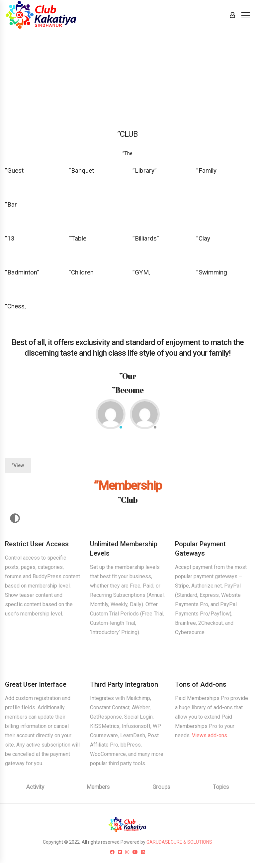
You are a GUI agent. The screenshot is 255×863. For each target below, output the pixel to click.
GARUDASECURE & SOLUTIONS (179, 842)
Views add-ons (209, 735)
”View (18, 465)
